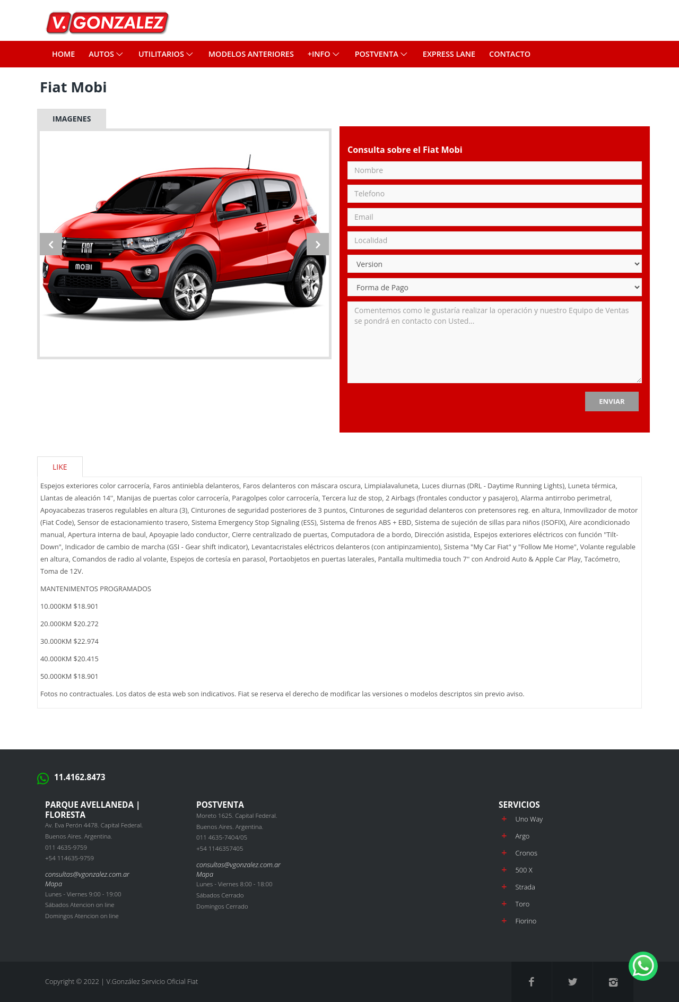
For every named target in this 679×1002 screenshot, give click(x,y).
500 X (523, 870)
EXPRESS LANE (449, 54)
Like (60, 467)
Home (63, 54)
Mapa (53, 883)
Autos (107, 54)
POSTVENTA (382, 54)
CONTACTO (509, 54)
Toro (522, 904)
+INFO (324, 54)
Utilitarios (166, 54)
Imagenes (72, 119)
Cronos (526, 853)
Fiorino (525, 921)
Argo (522, 836)
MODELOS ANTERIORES (251, 54)
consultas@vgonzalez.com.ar (87, 874)
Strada (525, 887)
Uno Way (529, 819)
